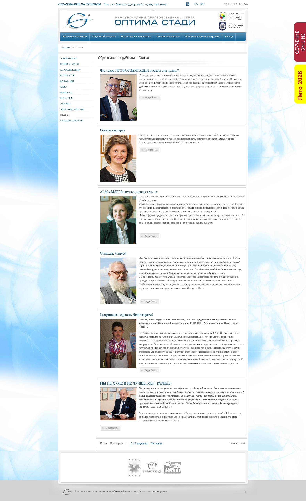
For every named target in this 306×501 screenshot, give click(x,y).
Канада (229, 36)
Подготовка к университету (136, 36)
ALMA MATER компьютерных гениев (128, 192)
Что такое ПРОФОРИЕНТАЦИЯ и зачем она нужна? (139, 70)
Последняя (156, 443)
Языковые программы (75, 36)
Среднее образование (104, 36)
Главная (66, 47)
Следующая (141, 443)
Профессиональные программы (202, 36)
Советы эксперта (112, 130)
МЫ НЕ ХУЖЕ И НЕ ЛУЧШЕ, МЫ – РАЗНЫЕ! (136, 383)
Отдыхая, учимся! (113, 253)
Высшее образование (168, 36)
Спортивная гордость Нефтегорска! (126, 315)
